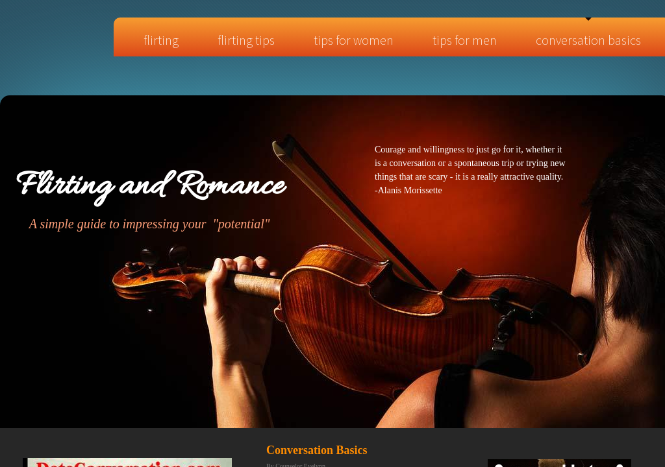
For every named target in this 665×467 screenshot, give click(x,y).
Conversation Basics (588, 40)
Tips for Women (354, 40)
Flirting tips (246, 40)
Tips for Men (465, 40)
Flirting (161, 40)
